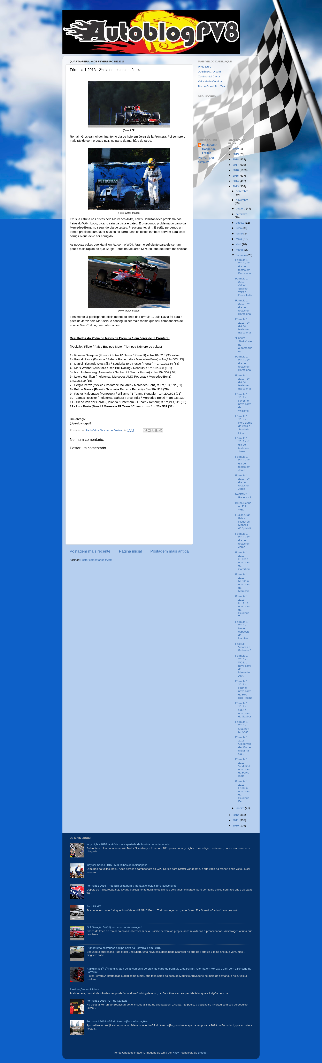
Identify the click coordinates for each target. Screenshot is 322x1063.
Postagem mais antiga (169, 551)
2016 (235, 170)
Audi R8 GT (93, 906)
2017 (235, 164)
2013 (235, 186)
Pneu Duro (204, 66)
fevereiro (241, 255)
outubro (241, 208)
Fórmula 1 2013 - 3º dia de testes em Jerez (242, 463)
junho (240, 233)
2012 (235, 814)
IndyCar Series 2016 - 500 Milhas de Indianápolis (116, 864)
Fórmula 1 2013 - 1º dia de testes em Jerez (242, 540)
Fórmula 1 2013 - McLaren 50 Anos (242, 726)
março (240, 249)
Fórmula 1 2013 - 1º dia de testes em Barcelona (243, 382)
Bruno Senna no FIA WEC (243, 506)
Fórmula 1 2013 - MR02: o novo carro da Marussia (243, 583)
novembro (242, 199)
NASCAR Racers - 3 (243, 496)
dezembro (242, 191)
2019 (235, 154)
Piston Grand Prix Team (212, 86)
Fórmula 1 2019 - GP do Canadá (106, 1000)
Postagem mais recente (90, 551)
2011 (235, 820)
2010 (235, 825)
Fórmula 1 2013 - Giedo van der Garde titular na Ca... (243, 745)
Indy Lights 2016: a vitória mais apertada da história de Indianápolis (127, 844)
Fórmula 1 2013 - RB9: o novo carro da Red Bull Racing (243, 689)
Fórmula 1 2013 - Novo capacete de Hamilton (242, 630)
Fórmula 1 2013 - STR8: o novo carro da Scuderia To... (243, 606)
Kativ (176, 1052)
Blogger (202, 1052)
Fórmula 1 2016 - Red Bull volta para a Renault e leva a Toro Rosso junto (131, 885)
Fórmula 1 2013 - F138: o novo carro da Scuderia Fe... (243, 791)
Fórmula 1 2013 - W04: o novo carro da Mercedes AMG (243, 665)
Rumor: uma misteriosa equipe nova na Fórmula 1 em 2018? (123, 947)
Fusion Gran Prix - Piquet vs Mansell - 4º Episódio (243, 521)
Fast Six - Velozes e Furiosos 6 (243, 647)
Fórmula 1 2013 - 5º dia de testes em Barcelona (243, 266)
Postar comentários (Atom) (97, 559)
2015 (235, 175)
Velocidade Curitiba (210, 81)
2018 (235, 159)
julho (239, 228)
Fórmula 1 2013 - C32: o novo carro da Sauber (243, 710)
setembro (241, 214)
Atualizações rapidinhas (84, 989)
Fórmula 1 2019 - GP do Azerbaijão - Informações (117, 1021)
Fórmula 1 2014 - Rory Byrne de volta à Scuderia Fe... (243, 424)
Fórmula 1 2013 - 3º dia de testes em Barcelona (243, 326)
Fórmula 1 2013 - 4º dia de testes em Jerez (242, 445)
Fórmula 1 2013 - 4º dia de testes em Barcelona (243, 307)
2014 (235, 181)
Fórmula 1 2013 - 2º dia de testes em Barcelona (243, 363)
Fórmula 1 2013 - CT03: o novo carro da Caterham (243, 561)
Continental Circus (209, 76)
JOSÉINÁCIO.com (209, 71)
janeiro (240, 808)
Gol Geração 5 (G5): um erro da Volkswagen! (114, 927)
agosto (240, 222)
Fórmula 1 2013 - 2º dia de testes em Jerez (242, 482)
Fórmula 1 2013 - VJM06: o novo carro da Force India (243, 767)
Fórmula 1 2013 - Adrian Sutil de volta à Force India (243, 287)
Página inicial (130, 551)
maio (239, 238)
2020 (235, 148)
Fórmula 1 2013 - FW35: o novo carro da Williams (243, 402)
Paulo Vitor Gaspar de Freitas (209, 149)
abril (239, 244)
